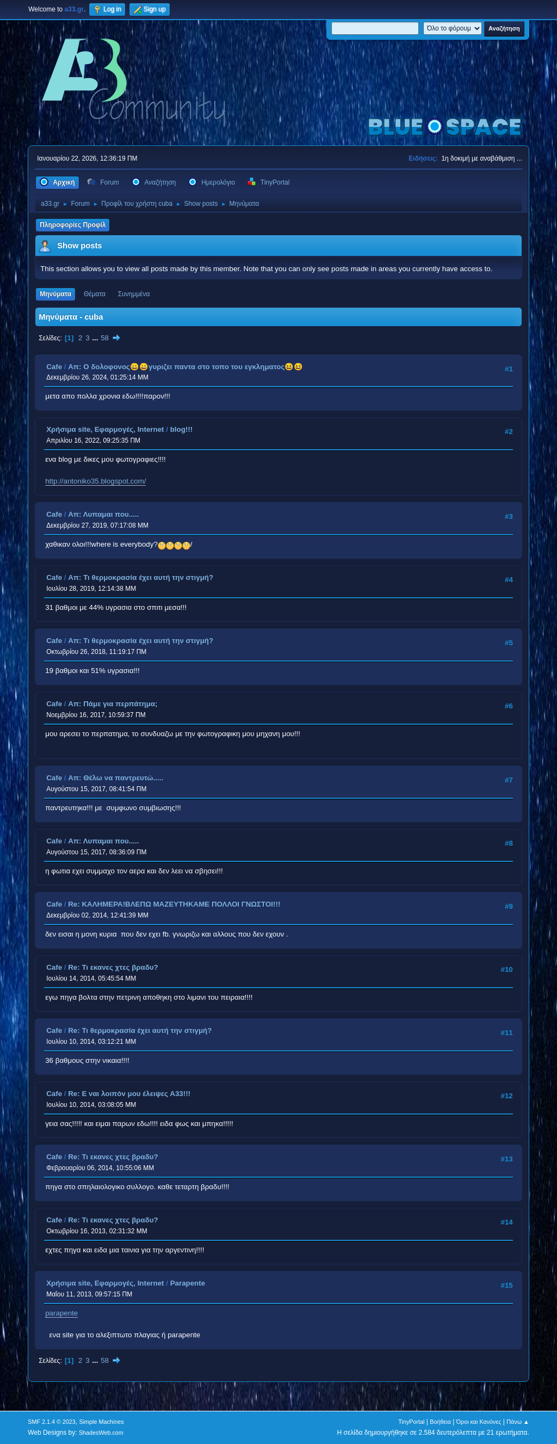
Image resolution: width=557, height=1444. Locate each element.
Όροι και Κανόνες (479, 1421)
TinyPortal (411, 1421)
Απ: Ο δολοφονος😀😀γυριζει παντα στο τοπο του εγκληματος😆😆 (185, 367)
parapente (61, 1313)
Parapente (187, 1283)
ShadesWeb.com (101, 1432)
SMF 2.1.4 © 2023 (52, 1421)
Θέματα (95, 294)
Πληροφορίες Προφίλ (73, 225)
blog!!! (181, 429)
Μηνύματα (55, 294)
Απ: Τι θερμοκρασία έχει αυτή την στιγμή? (140, 577)
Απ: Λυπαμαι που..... (103, 514)
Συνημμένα (134, 294)
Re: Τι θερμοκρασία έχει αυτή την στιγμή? (140, 1030)
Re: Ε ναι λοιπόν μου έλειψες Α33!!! (129, 1094)
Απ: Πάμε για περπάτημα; (112, 704)
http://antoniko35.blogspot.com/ (95, 481)
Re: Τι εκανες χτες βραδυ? (113, 967)
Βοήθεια (440, 1421)
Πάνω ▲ (517, 1421)
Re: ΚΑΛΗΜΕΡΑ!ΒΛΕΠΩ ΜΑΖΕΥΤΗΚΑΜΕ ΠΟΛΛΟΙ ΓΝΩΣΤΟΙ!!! (174, 904)
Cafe (54, 367)
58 (105, 338)
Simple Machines (101, 1421)
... (96, 338)
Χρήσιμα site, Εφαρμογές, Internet (105, 429)
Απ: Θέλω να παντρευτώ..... (115, 778)
